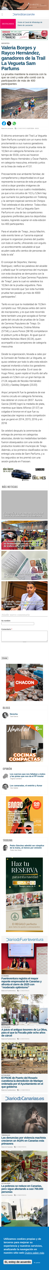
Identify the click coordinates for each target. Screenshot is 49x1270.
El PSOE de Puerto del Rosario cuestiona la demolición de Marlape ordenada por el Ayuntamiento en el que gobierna (22, 1082)
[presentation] (20, 650)
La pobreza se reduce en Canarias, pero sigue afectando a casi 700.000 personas (22, 1188)
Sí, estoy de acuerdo (18, 1261)
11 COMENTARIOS (24, 1090)
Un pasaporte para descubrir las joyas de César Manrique (24, 575)
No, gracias (37, 1262)
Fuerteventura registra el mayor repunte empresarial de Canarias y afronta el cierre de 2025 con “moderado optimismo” (21, 983)
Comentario (6, 629)
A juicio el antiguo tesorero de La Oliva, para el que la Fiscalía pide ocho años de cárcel (24, 1032)
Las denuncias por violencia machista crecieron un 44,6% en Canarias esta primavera (23, 1140)
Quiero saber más (34, 1252)
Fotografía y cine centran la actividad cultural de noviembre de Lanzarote (23, 514)
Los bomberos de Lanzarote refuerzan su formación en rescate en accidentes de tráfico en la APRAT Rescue (24, 543)
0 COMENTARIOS (22, 128)
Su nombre (5, 621)
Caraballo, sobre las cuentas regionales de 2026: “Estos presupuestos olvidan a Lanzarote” (24, 604)
